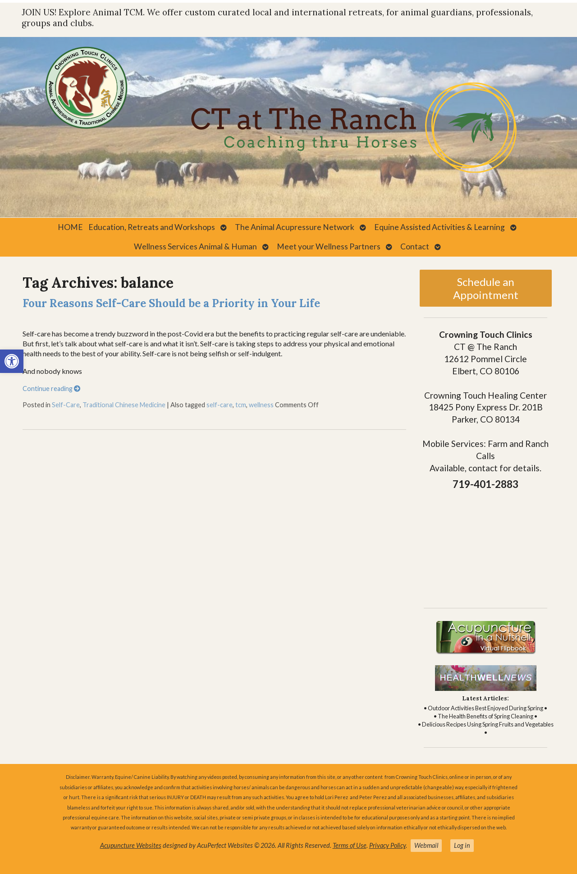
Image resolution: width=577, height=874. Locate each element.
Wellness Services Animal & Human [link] (195, 246)
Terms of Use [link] (349, 845)
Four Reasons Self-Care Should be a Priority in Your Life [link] (171, 303)
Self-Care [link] (66, 405)
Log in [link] (462, 845)
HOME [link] (70, 227)
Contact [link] (414, 246)
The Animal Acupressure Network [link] (294, 227)
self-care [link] (219, 405)
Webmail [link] (426, 845)
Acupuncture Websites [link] (130, 845)
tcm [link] (240, 405)
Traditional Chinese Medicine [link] (123, 405)
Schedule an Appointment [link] (485, 288)
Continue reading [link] (51, 388)
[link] (11, 361)
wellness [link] (261, 405)
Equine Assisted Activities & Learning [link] (439, 227)
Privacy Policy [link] (387, 845)
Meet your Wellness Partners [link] (328, 246)
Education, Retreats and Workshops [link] (151, 227)
